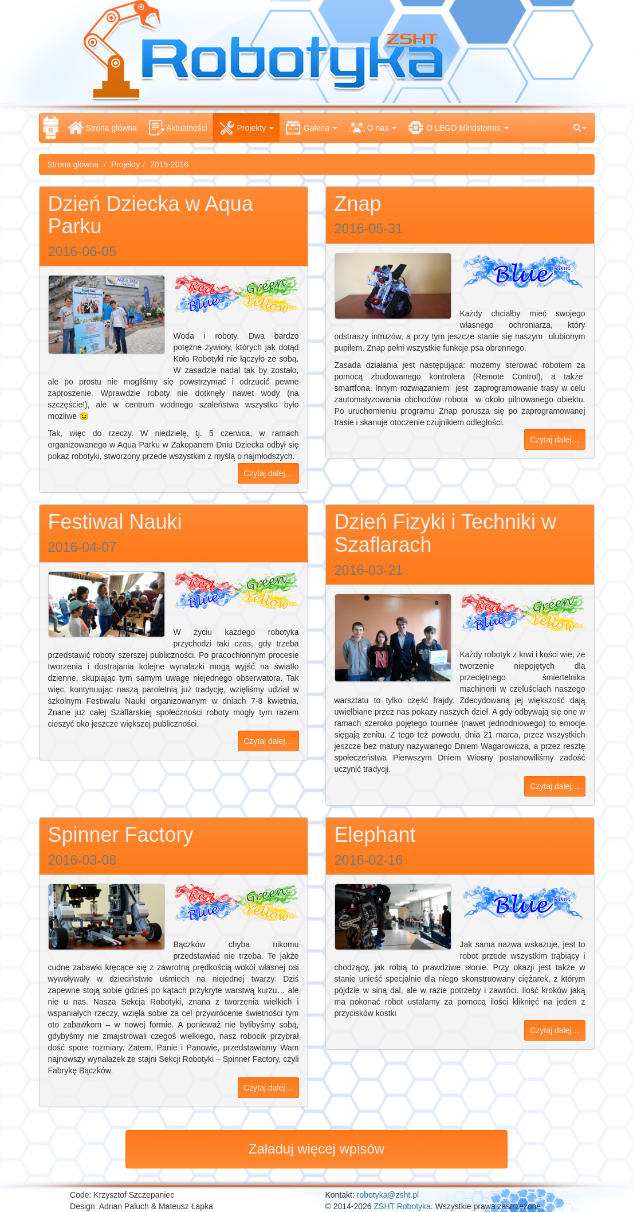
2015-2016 (169, 164)
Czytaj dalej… (268, 473)
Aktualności (177, 127)
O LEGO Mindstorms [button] (458, 127)
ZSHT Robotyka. (403, 1206)
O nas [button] (372, 127)
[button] (579, 127)
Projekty (125, 164)
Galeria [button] (311, 127)
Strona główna (102, 127)
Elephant (375, 834)
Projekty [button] (246, 127)
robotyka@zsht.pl (388, 1194)
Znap (358, 203)
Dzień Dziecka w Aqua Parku (150, 215)
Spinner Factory (121, 834)
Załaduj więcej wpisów (316, 1148)
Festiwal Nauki (115, 522)
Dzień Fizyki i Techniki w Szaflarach (445, 533)
